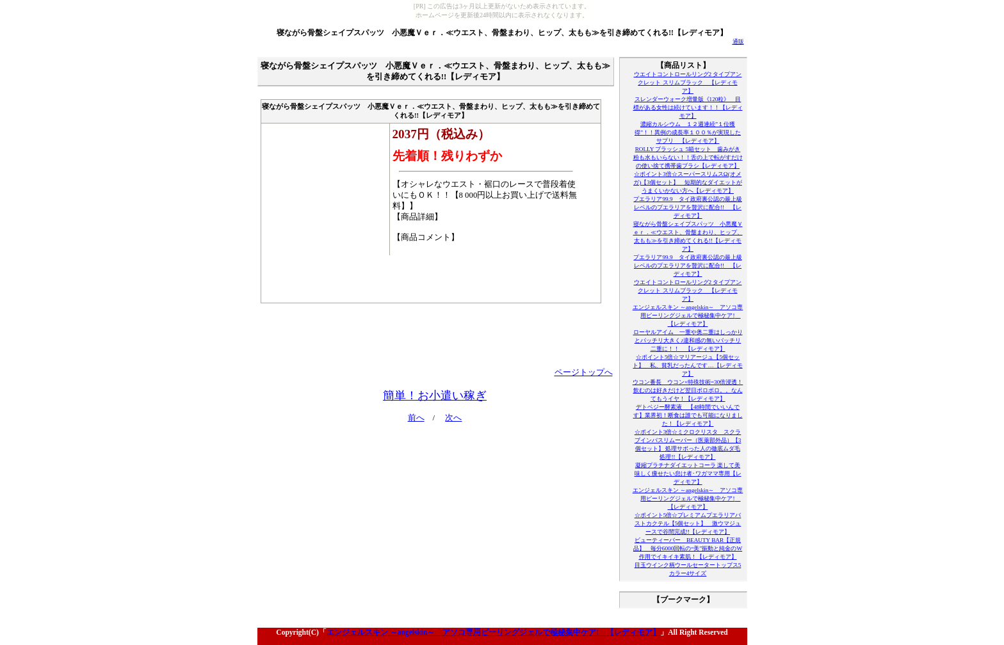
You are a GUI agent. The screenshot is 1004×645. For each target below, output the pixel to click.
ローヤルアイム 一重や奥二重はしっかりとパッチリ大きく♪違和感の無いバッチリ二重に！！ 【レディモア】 (688, 340)
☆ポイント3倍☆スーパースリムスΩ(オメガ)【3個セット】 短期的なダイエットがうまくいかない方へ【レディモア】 (687, 182)
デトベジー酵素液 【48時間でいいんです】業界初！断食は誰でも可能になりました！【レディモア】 (688, 415)
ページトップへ (584, 372)
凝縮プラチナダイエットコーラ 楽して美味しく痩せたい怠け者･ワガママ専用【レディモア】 (688, 473)
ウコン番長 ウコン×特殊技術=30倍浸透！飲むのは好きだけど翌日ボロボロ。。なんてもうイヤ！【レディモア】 (688, 390)
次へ (453, 417)
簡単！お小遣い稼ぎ (435, 395)
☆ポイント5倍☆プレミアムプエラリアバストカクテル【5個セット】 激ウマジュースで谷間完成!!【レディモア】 (688, 523)
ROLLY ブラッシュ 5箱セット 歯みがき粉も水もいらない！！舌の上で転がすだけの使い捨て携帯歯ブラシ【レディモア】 (688, 157)
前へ (416, 417)
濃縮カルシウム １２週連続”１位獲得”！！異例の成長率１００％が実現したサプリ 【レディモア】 (688, 132)
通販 (738, 41)
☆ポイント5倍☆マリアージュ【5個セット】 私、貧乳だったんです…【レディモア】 (687, 365)
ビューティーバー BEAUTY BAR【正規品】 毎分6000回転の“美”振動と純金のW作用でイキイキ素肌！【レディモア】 (687, 548)
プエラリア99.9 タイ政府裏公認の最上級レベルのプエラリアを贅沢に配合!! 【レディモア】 (687, 207)
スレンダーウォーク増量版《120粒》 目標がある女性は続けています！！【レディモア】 (688, 107)
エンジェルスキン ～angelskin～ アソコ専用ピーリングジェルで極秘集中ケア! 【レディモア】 (688, 315)
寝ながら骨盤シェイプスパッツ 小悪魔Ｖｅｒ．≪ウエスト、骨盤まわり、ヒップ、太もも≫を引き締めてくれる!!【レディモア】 (502, 32)
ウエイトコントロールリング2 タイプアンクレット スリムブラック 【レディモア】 (688, 82)
